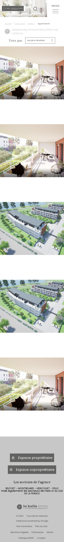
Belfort (31, 23)
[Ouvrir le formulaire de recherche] (35, 8)
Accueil (8, 23)
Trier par (15, 40)
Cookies (41, 538)
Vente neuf (20, 23)
